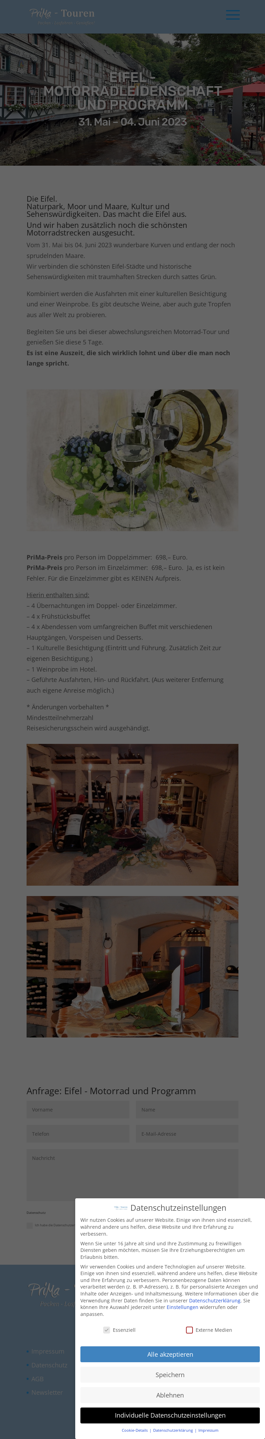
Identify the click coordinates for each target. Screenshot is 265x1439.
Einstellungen (182, 1306)
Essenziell (119, 1329)
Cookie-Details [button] (135, 1430)
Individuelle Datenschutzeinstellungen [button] (170, 1415)
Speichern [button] (170, 1374)
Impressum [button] (208, 1430)
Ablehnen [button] (170, 1395)
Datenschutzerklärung (215, 1300)
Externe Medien (209, 1329)
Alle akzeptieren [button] (170, 1354)
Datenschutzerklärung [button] (173, 1430)
